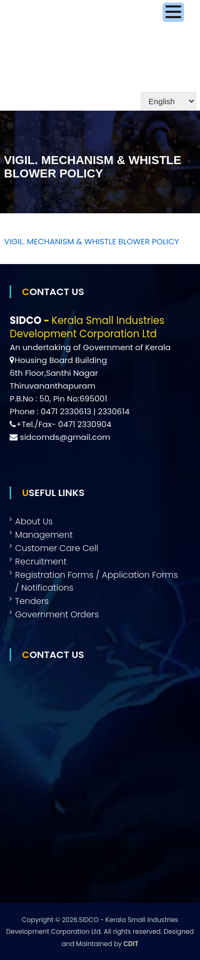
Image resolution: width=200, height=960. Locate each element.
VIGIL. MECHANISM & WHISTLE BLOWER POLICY (91, 241)
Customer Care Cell (56, 548)
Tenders (32, 601)
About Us (33, 521)
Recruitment (41, 561)
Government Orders (57, 614)
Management (44, 535)
